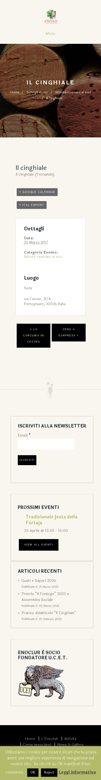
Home (14, 92)
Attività (70, 739)
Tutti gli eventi (37, 92)
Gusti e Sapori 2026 (39, 580)
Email (24, 435)
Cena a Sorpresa (68, 332)
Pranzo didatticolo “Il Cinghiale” (49, 613)
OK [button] (32, 772)
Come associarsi (37, 744)
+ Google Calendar (37, 192)
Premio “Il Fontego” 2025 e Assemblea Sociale (45, 597)
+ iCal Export (31, 205)
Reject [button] (49, 772)
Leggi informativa (77, 772)
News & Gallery (70, 744)
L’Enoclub (49, 739)
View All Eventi (38, 545)
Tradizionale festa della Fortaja (52, 520)
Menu (50, 33)
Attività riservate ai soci (73, 92)
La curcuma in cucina (33, 335)
